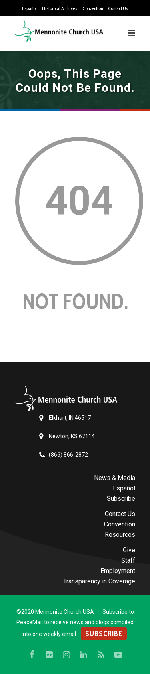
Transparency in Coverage (99, 581)
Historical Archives (59, 8)
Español (29, 8)
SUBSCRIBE (103, 633)
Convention (92, 8)
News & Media (114, 478)
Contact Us (118, 8)
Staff (128, 560)
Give (129, 550)
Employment (117, 571)
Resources (120, 534)
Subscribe (121, 498)
